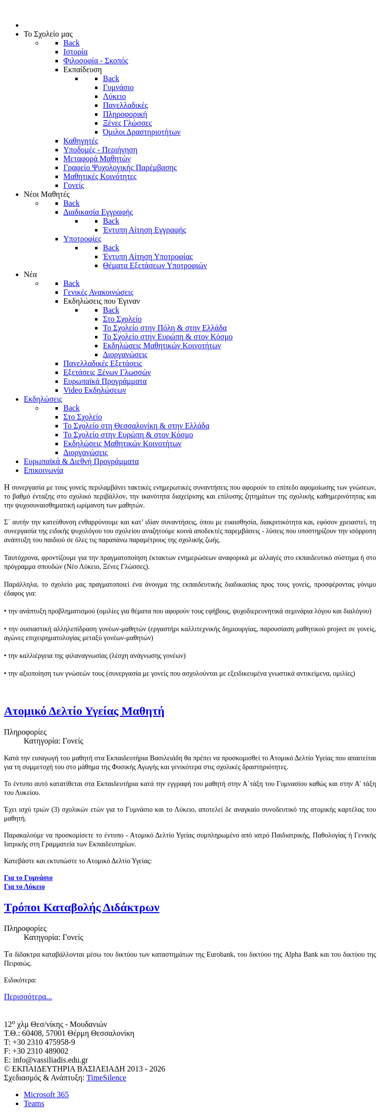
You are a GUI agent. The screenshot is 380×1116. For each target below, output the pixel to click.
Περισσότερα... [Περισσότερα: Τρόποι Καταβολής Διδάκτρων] (28, 996)
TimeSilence (106, 1077)
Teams (34, 1103)
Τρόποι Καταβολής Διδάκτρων (81, 907)
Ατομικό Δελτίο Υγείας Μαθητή (84, 710)
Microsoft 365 (46, 1094)
